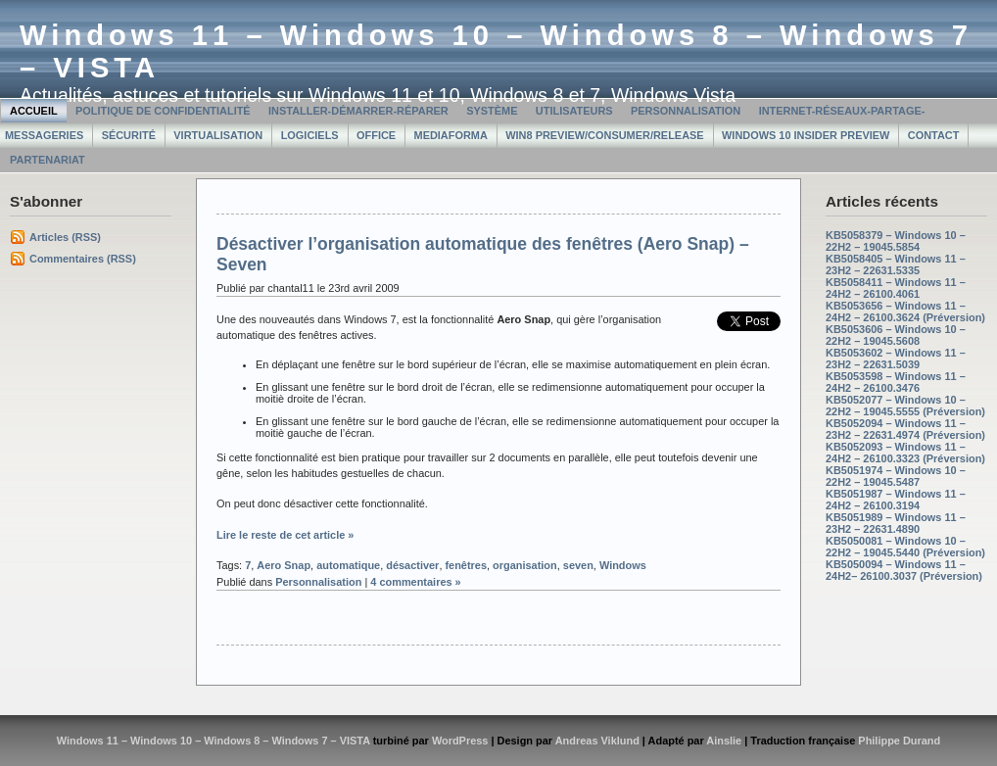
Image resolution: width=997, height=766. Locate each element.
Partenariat (47, 160)
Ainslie (723, 740)
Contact (934, 135)
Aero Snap (283, 565)
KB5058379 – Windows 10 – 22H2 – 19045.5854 (896, 241)
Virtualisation (217, 135)
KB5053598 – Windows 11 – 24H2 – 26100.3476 (896, 382)
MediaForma (451, 135)
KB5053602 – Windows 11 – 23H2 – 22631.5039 (896, 358)
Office (376, 135)
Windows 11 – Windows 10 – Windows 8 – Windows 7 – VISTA (213, 740)
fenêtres (466, 565)
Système (491, 111)
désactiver (412, 565)
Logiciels (310, 135)
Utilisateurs (574, 111)
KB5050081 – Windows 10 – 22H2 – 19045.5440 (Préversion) (905, 546)
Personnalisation (685, 111)
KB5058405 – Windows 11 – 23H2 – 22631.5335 (896, 264)
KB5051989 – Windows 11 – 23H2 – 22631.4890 (896, 523)
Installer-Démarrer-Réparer (358, 111)
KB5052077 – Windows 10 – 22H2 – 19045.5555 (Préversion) (905, 405)
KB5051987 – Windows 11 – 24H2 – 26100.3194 (896, 499)
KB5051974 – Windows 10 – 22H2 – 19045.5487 (896, 476)
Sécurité (129, 135)
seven (578, 565)
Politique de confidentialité (163, 111)
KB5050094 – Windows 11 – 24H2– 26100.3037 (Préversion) (904, 570)
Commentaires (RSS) (82, 258)
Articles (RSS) (65, 237)
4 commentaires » (415, 582)
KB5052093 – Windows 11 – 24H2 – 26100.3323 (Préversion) (905, 452)
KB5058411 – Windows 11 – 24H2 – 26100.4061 (896, 288)
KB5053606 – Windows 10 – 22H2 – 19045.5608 (896, 335)
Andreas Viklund (597, 740)
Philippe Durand (899, 740)
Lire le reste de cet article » (285, 535)
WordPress (460, 740)
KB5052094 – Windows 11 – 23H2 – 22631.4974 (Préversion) (905, 429)
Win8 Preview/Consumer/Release (604, 135)
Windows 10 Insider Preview (805, 135)
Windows (622, 565)
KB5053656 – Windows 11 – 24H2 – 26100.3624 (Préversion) (905, 311)
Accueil (34, 111)
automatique (348, 565)
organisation (525, 565)
